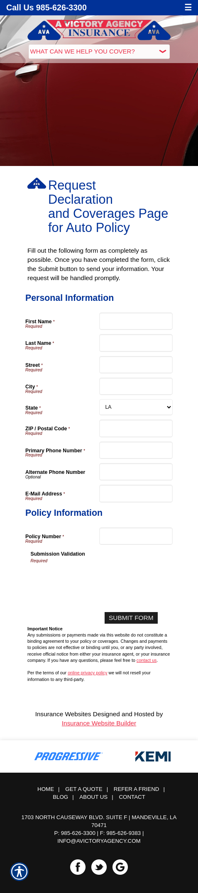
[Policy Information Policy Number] (136, 536)
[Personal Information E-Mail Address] (136, 493)
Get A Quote (83, 789)
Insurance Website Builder (99, 723)
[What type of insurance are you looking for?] (99, 51)
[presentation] (94, 580)
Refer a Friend (136, 789)
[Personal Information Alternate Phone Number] (136, 472)
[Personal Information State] (136, 407)
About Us (93, 797)
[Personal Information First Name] (136, 321)
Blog (60, 797)
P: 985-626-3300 (74, 833)
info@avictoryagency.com (98, 841)
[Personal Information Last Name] (136, 342)
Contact (132, 797)
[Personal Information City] (136, 386)
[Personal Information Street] (136, 364)
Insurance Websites (63, 713)
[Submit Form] (131, 618)
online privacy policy (87, 672)
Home (45, 789)
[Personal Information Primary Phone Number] (136, 450)
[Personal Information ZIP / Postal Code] (136, 428)
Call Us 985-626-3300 (46, 7)
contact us (147, 660)
